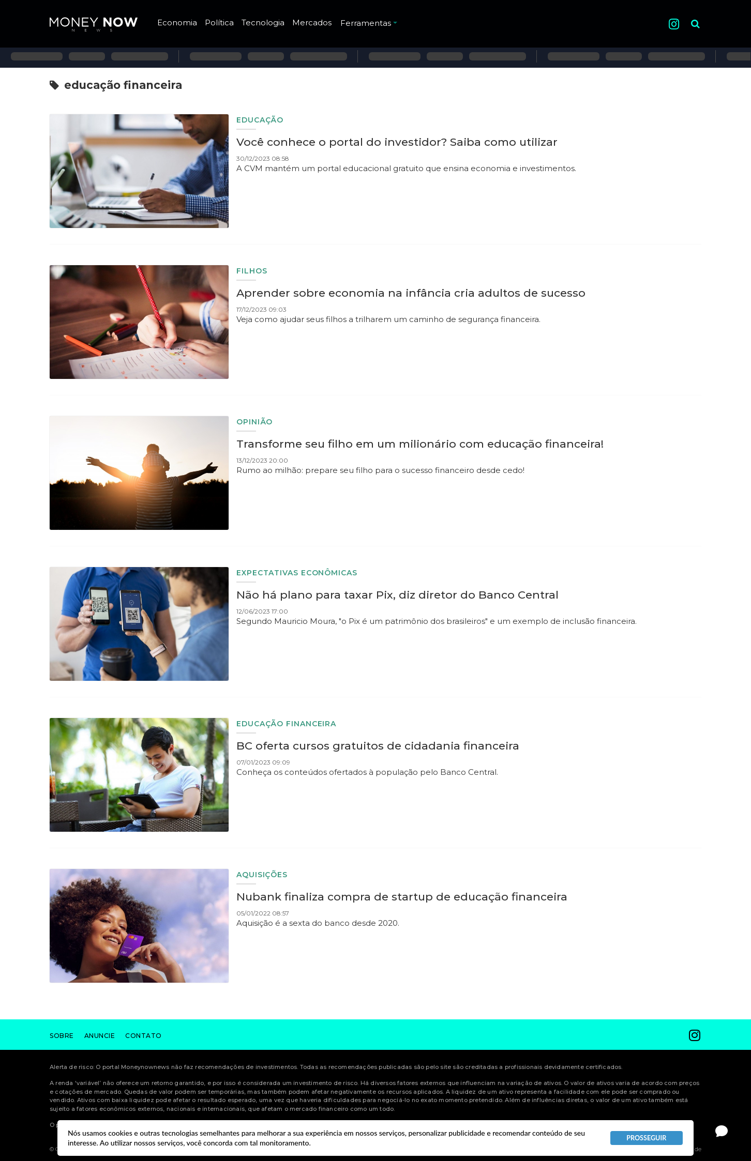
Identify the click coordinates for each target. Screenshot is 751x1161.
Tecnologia (263, 22)
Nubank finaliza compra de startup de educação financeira (401, 896)
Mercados (312, 22)
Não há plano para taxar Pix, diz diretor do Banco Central (397, 594)
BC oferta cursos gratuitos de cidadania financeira (377, 745)
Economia (177, 22)
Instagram (674, 24)
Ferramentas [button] (368, 23)
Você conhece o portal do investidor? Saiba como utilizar (397, 141)
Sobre (62, 1036)
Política (219, 22)
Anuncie (99, 1036)
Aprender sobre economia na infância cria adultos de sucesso (410, 292)
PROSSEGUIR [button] (646, 1138)
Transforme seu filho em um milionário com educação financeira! (420, 443)
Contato (143, 1036)
